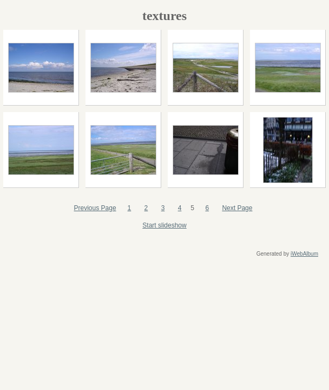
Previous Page (95, 208)
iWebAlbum (304, 254)
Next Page (237, 208)
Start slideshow (164, 225)
